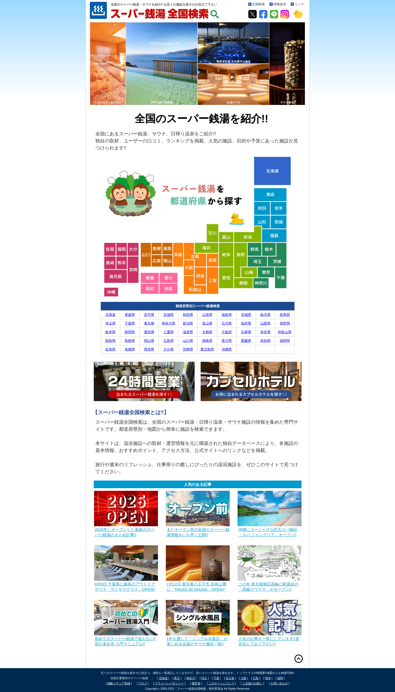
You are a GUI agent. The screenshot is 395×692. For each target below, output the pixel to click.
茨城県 (246, 315)
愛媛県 (246, 341)
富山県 (207, 323)
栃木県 (265, 315)
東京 (177, 678)
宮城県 (168, 315)
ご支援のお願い (252, 683)
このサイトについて (221, 683)
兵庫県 (246, 332)
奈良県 (265, 332)
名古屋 (230, 678)
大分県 (168, 349)
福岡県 (285, 341)
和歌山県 (285, 332)
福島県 (227, 315)
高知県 (265, 341)
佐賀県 (110, 349)
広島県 (168, 341)
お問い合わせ (279, 683)
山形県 (207, 315)
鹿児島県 (207, 349)
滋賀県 (188, 332)
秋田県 (188, 315)
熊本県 (149, 349)
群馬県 (285, 315)
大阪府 (227, 332)
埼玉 (204, 678)
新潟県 (188, 323)
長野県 (285, 323)
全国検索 (258, 4)
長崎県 (130, 349)
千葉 (216, 678)
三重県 (168, 332)
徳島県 (207, 341)
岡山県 (149, 341)
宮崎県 (188, 349)
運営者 (196, 683)
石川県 (227, 323)
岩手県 (149, 315)
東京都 (149, 323)
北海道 (110, 315)
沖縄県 (227, 349)
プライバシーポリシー (169, 683)
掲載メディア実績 (118, 683)
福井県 (246, 323)
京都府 (207, 332)
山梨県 (265, 323)
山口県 (188, 341)
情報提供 (279, 4)
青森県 (130, 315)
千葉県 (130, 323)
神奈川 (190, 678)
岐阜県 (110, 332)
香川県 (227, 341)
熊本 (268, 678)
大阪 (243, 678)
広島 (256, 678)
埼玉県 (110, 323)
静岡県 (130, 332)
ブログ (142, 683)
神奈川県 (168, 323)
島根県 (130, 341)
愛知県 (149, 332)
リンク (299, 4)
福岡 (280, 678)
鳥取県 (110, 341)
